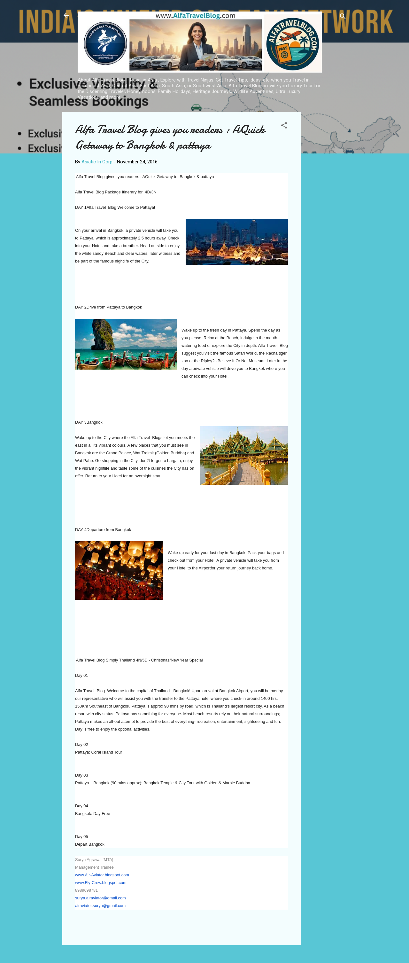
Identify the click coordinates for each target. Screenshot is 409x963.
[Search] (343, 17)
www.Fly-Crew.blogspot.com (101, 882)
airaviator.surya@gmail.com (100, 905)
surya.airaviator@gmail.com (100, 898)
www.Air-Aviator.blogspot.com (102, 875)
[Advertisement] (326, 208)
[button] (284, 126)
